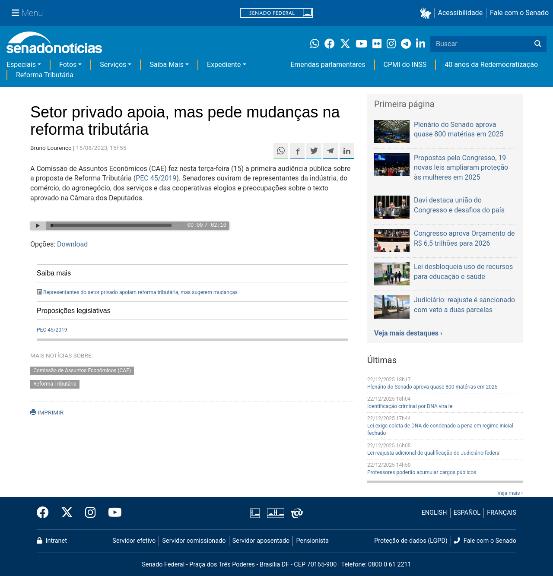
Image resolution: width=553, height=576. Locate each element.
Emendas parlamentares (327, 64)
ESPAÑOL (467, 512)
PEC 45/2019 (156, 178)
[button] (427, 13)
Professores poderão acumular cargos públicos (421, 472)
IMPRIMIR (47, 412)
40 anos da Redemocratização (491, 64)
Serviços (113, 64)
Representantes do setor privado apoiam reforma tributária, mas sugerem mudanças (140, 292)
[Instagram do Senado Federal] (90, 513)
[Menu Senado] (27, 13)
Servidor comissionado (194, 540)
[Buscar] (538, 44)
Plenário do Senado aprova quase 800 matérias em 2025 (432, 387)
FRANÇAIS (501, 512)
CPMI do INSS (405, 64)
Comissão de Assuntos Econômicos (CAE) (82, 371)
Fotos (67, 64)
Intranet (52, 540)
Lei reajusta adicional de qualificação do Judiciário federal (434, 453)
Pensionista (312, 540)
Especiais (21, 64)
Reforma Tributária (44, 75)
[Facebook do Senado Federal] (46, 513)
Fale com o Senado (519, 13)
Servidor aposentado (260, 540)
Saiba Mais (166, 64)
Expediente (224, 64)
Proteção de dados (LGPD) (411, 540)
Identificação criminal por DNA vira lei (410, 406)
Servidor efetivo (134, 540)
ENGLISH (434, 512)
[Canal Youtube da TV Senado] (112, 513)
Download (72, 244)
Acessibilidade (460, 13)
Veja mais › (510, 493)
